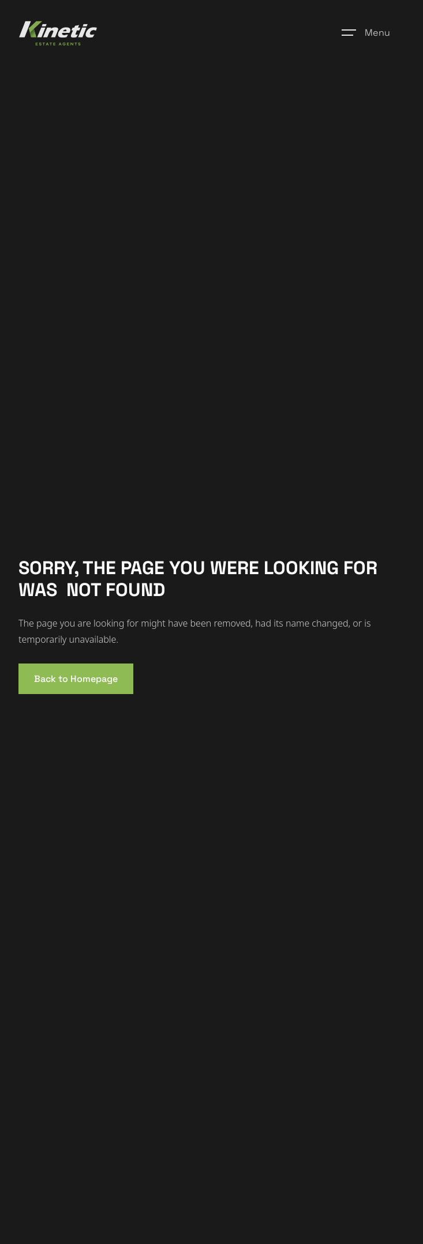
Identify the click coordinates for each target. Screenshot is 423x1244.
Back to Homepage (76, 679)
